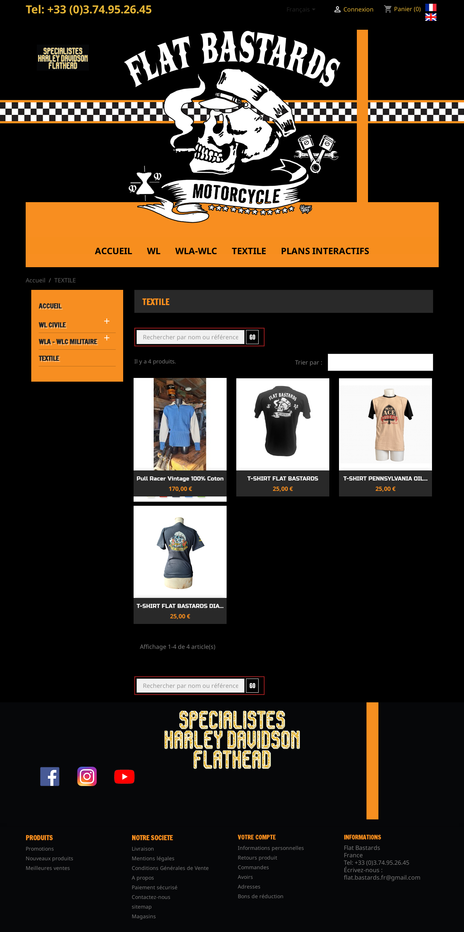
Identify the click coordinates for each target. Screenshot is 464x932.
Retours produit (257, 857)
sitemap (142, 906)
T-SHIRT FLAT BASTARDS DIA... (180, 606)
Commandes (253, 867)
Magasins (144, 916)
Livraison (143, 848)
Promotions (40, 848)
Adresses (249, 886)
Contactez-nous (151, 896)
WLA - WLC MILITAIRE (68, 341)
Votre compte (257, 837)
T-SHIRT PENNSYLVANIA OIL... (385, 478)
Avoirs (245, 876)
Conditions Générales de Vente (170, 867)
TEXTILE (49, 358)
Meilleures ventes (48, 867)
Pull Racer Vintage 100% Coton (180, 478)
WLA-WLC (196, 251)
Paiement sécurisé (154, 887)
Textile (249, 251)
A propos (143, 877)
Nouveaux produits (49, 858)
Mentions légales (153, 858)
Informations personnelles (271, 847)
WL (153, 251)
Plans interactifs (325, 251)
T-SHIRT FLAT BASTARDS (283, 478)
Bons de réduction (261, 896)
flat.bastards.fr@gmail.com (382, 877)
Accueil (113, 251)
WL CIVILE (52, 325)
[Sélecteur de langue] (302, 10)
